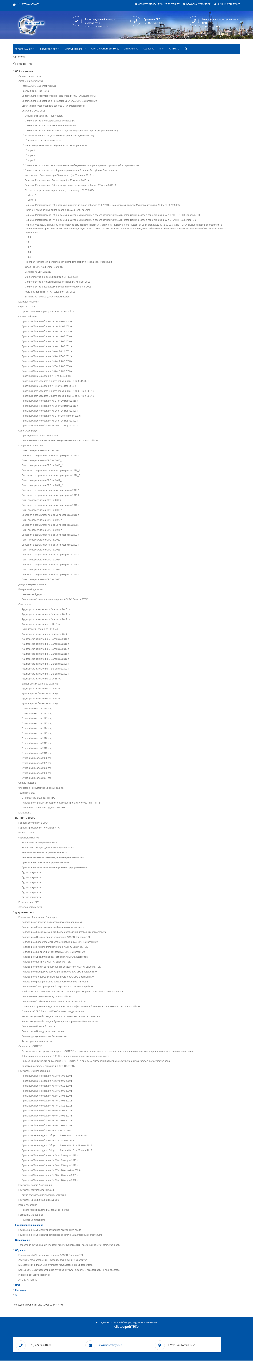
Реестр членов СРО (49, 898)
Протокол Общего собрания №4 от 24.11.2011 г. (67, 347)
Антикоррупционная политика (58, 1037)
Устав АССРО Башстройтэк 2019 (59, 78)
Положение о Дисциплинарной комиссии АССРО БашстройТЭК (76, 952)
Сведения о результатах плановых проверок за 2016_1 (71, 466)
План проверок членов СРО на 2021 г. (62, 526)
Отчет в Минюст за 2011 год (57, 709)
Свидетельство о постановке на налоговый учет (71, 118)
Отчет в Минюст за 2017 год (57, 739)
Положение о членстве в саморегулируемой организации (72, 918)
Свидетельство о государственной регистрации (71, 113)
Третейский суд (47, 789)
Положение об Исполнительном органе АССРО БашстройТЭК (75, 595)
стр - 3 (52, 152)
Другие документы (52, 868)
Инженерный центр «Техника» (55, 1270)
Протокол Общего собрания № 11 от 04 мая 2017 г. (69, 382)
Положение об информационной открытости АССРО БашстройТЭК (78, 982)
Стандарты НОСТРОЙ (51, 1042)
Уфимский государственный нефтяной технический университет (73, 1256)
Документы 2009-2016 (54, 103)
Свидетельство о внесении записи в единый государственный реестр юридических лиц (92, 123)
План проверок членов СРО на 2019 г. (62, 506)
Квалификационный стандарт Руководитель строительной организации (80, 1017)
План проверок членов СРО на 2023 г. (62, 545)
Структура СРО (47, 302)
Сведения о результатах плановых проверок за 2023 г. (71, 550)
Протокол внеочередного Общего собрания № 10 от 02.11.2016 (76, 377)
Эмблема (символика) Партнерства (64, 108)
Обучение (169, 41)
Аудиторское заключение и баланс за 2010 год (67, 605)
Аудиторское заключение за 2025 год (62, 694)
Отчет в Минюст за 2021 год (57, 759)
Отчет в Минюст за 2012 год (57, 714)
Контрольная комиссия (51, 441)
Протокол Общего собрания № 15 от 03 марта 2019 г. (70, 401)
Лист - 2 (53, 192)
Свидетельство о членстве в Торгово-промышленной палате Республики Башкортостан (92, 162)
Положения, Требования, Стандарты (58, 913)
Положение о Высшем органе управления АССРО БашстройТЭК (76, 933)
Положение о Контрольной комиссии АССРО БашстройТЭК (74, 948)
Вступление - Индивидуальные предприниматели (68, 843)
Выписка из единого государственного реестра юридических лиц (80, 128)
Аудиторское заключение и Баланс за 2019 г (66, 654)
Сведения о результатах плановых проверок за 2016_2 (71, 471)
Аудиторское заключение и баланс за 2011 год (67, 610)
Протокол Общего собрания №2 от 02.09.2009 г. (67, 322)
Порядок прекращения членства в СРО (60, 823)
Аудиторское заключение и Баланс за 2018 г (66, 650)
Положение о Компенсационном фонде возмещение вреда (70, 1226)
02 (50, 243)
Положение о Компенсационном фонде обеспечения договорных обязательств (84, 928)
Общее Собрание (48, 312)
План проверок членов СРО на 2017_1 (63, 476)
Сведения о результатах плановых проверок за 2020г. (70, 521)
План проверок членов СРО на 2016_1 (63, 456)
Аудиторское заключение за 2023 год (62, 674)
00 (50, 233)
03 (50, 248)
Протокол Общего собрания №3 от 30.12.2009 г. (67, 327)
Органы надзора (47, 779)
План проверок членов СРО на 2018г (62, 496)
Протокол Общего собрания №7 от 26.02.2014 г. (67, 362)
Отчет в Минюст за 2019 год (57, 749)
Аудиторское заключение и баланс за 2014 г (65, 630)
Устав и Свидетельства (51, 73)
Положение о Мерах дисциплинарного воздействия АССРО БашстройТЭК (81, 962)
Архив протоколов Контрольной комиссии (64, 1191)
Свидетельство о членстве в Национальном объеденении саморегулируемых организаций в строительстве (103, 157)
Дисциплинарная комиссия (53, 580)
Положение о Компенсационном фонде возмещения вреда (73, 923)
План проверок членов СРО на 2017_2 (63, 481)
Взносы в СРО (46, 828)
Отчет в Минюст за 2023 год (57, 769)
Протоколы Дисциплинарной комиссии (59, 1196)
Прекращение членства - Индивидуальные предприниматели (75, 863)
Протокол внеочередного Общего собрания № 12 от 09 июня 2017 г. (78, 387)
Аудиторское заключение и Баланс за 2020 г (66, 659)
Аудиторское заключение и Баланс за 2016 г (66, 640)
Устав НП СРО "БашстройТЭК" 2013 (65, 263)
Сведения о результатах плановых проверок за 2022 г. (71, 540)
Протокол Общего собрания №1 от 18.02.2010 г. (67, 332)
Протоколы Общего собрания (54, 1067)
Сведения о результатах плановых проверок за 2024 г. (71, 560)
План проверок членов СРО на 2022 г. (62, 535)
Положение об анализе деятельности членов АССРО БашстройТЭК (78, 972)
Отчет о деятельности (50, 903)
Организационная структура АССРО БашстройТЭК (69, 307)
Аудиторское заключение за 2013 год (62, 620)
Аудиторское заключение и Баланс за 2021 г (66, 664)
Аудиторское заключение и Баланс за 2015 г (66, 635)
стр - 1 (52, 142)
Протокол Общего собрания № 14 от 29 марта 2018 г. (70, 397)
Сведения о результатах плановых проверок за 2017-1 (71, 486)
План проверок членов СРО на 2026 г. (62, 575)
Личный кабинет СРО (207, 4)
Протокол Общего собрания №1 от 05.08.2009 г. (67, 317)
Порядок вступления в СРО (53, 818)
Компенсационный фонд (125, 41)
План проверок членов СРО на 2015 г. (62, 446)
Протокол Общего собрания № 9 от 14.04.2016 (67, 372)
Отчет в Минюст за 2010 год (57, 704)
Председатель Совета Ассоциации (60, 431)
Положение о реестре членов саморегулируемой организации (75, 977)
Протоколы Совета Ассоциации (55, 1181)
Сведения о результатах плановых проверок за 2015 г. (71, 451)
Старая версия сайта (50, 68)
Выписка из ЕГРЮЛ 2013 (59, 268)
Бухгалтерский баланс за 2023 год (60, 679)
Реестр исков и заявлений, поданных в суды (65, 1205)
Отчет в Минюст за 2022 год (57, 764)
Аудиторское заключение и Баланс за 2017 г (66, 645)
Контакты (195, 41)
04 (50, 253)
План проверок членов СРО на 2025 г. (62, 565)
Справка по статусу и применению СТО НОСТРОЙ (69, 1062)
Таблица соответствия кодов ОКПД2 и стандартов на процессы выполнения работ (86, 1052)
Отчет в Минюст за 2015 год (57, 729)
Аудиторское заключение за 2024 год (62, 684)
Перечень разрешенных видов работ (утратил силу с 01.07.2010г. (80, 182)
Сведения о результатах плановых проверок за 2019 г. (71, 511)
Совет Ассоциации (49, 426)
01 (50, 238)
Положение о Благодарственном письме (63, 1027)
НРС (182, 41)
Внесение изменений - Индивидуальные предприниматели (73, 853)
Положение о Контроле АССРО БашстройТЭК (66, 957)
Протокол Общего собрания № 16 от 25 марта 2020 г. (70, 407)
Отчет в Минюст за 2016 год (57, 734)
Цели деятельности (49, 297)
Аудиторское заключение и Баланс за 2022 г (66, 669)
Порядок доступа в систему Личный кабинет (65, 1032)
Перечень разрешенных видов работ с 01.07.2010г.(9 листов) (78, 202)
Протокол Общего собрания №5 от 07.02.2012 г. (67, 352)
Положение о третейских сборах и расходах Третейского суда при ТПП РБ (81, 798)
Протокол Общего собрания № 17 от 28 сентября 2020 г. (72, 411)
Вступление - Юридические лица (59, 838)
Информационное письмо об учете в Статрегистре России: (77, 137)
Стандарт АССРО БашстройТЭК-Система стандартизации (73, 1007)
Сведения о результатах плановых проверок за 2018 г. (71, 501)
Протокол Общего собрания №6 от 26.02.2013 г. (67, 357)
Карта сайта (45, 808)
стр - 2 (52, 147)
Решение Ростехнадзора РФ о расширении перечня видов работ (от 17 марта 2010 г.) (91, 177)
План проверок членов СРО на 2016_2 (63, 461)
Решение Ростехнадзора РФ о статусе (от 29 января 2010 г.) (78, 172)
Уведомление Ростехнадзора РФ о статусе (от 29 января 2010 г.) (80, 167)
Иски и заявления (48, 1201)
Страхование (151, 41)
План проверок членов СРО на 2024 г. (62, 555)
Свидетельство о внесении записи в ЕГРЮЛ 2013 (72, 272)
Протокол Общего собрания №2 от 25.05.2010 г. (67, 337)
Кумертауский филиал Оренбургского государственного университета (76, 1261)
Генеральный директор (51, 585)
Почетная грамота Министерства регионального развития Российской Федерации (89, 258)
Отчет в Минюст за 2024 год (57, 774)
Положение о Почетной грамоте (59, 1022)
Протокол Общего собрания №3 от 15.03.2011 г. (67, 342)
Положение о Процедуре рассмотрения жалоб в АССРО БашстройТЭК (80, 967)
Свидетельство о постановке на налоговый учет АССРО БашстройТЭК (80, 93)
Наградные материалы (51, 1211)
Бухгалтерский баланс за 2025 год (60, 699)
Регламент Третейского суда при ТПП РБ (64, 803)
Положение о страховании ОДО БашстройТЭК (67, 992)
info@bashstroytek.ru (176, 4)
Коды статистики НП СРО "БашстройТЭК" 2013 (71, 287)
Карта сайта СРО (54, 4)
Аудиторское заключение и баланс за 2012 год (67, 615)
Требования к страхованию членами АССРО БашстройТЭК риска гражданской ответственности (93, 987)
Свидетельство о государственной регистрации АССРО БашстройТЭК (79, 88)
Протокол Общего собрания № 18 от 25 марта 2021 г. (70, 416)
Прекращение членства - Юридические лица (66, 858)
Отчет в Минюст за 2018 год (57, 744)
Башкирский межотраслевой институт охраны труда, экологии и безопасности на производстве (89, 1266)
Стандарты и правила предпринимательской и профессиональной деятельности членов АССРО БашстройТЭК (101, 1002)
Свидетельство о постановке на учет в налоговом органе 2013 (79, 282)
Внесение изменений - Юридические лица (64, 848)
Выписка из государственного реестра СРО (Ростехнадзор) (73, 98)
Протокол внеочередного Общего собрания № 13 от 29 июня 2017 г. (78, 391)
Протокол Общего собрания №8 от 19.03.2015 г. (67, 367)
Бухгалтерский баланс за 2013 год (60, 625)
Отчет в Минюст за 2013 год (57, 719)
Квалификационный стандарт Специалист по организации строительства (81, 1012)
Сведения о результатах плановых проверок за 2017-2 (71, 491)
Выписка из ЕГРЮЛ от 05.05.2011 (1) (68, 133)
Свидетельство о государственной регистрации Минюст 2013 (78, 277)
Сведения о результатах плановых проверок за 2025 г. (71, 570)
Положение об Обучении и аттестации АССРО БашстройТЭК (75, 997)
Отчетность (45, 600)
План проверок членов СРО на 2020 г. (62, 516)
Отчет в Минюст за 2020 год (57, 754)
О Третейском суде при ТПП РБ (59, 793)
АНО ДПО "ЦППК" (48, 1275)
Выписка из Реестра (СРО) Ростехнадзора (68, 292)
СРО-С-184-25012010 (106, 24)
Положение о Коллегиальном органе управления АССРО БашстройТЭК (80, 436)
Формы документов (49, 833)
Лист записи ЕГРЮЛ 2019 (56, 83)
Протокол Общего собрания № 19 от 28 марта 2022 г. (70, 421)
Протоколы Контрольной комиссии (57, 1186)
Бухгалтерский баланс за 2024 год (60, 689)
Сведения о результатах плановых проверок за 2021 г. (71, 530)
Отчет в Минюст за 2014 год (57, 724)
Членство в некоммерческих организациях (61, 783)
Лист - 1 (53, 187)
